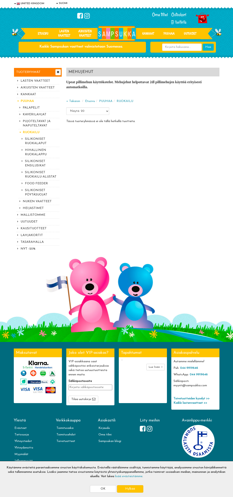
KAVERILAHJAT (34, 114)
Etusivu (43, 33)
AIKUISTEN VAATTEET (85, 33)
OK (103, 488)
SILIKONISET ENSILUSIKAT (35, 163)
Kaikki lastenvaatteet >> (190, 403)
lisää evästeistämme (128, 476)
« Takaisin (73, 101)
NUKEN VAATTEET (37, 201)
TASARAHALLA (32, 242)
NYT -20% (28, 248)
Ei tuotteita (178, 22)
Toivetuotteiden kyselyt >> (191, 398)
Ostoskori (178, 14)
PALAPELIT (31, 107)
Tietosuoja (21, 434)
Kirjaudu (104, 428)
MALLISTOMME (33, 215)
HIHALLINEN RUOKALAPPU (36, 152)
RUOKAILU (31, 132)
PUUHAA (169, 33)
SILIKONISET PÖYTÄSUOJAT (36, 192)
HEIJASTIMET (33, 208)
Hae (208, 47)
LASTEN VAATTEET (64, 33)
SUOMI (61, 3)
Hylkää (130, 488)
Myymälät (21, 454)
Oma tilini (160, 14)
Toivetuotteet (65, 441)
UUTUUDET (29, 221)
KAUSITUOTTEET (34, 228)
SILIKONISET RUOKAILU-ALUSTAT (40, 174)
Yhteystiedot (23, 441)
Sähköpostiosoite (80, 381)
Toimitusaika (65, 428)
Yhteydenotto (23, 447)
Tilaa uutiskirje (81, 399)
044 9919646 (189, 368)
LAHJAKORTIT (32, 235)
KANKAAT (148, 33)
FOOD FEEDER (36, 183)
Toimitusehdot (66, 434)
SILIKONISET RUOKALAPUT (36, 141)
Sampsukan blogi (109, 441)
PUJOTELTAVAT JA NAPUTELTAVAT (37, 123)
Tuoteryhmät (28, 72)
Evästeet (20, 428)
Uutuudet (190, 33)
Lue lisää (155, 367)
